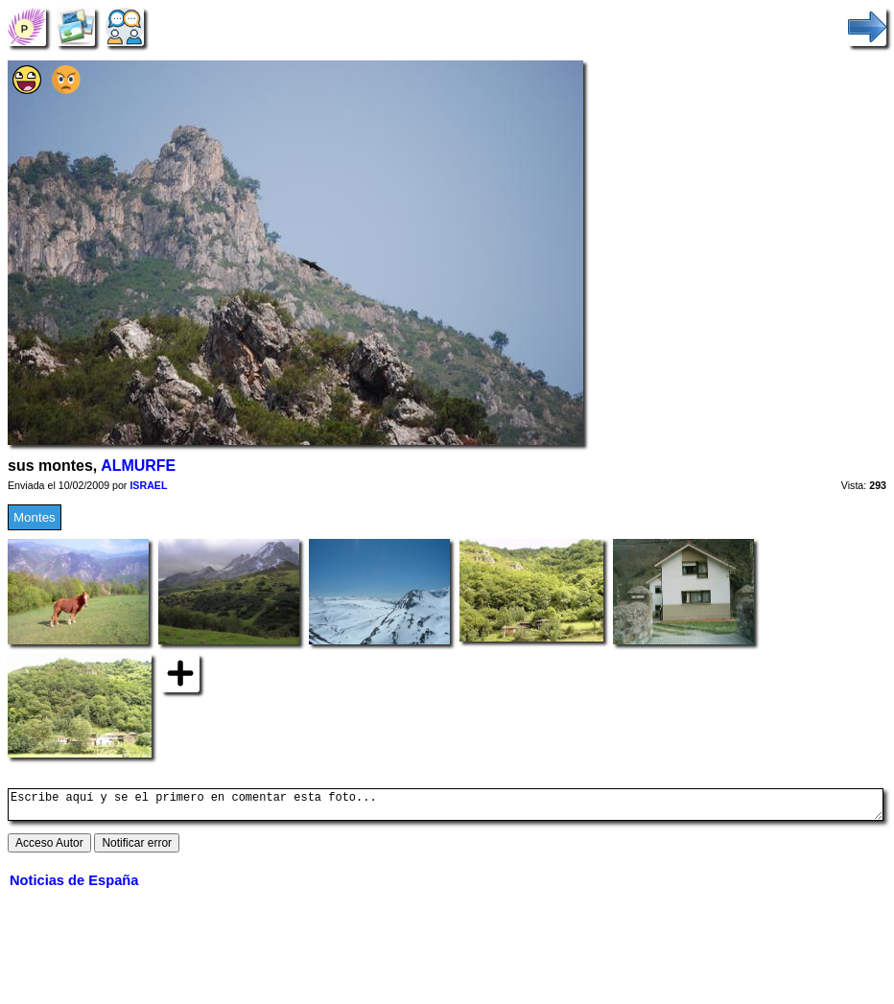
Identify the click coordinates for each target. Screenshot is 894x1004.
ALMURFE (138, 465)
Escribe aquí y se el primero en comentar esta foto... (445, 807)
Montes (34, 517)
